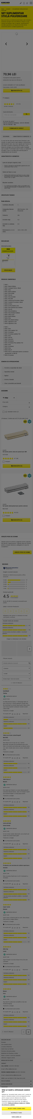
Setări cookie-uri (16, 1117)
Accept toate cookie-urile (16, 1108)
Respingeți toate (16, 1112)
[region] (16, 1103)
